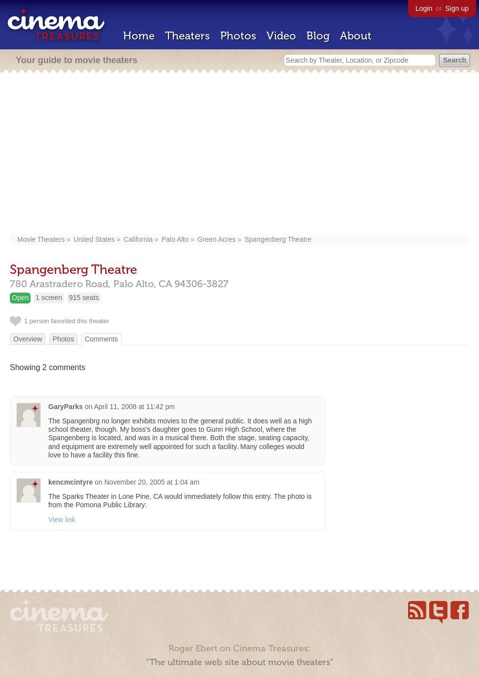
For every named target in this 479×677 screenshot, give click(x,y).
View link (61, 520)
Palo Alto (175, 239)
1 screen (48, 297)
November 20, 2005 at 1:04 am (152, 482)
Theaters (187, 35)
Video (281, 35)
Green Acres (216, 239)
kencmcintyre (70, 482)
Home (139, 35)
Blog (318, 35)
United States (94, 239)
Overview (27, 339)
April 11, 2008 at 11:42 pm (134, 407)
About (356, 35)
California (138, 239)
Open (20, 297)
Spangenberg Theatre (277, 239)
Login (423, 8)
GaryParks (65, 407)
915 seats (84, 297)
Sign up (457, 8)
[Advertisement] (239, 154)
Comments (101, 339)
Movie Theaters (41, 239)
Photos (238, 35)
